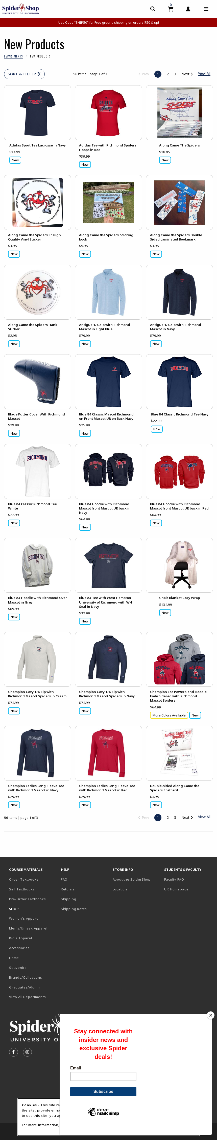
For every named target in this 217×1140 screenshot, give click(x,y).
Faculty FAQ (174, 879)
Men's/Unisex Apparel (28, 928)
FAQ (64, 879)
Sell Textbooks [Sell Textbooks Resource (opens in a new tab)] (22, 889)
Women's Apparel (24, 918)
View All (204, 816)
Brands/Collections (25, 977)
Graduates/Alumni (25, 987)
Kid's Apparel (20, 938)
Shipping (68, 899)
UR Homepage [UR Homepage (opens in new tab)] (176, 889)
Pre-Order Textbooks (27, 899)
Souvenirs (18, 967)
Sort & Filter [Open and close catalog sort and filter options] (24, 74)
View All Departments (27, 997)
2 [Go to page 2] (168, 74)
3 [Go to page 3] (175, 74)
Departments (13, 56)
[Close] (210, 1024)
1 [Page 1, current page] (158, 74)
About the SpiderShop (132, 879)
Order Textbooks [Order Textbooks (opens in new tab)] (23, 879)
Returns (68, 889)
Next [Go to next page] (187, 74)
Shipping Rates (74, 909)
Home (14, 957)
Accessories (19, 948)
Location (120, 889)
